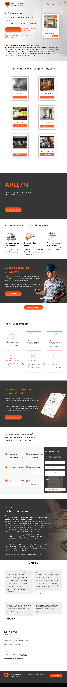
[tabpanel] (50, 26)
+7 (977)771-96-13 (55, 4)
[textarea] (55, 473)
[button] (13, 29)
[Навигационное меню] (65, 2)
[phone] (55, 467)
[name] (15, 470)
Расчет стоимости (52, 452)
